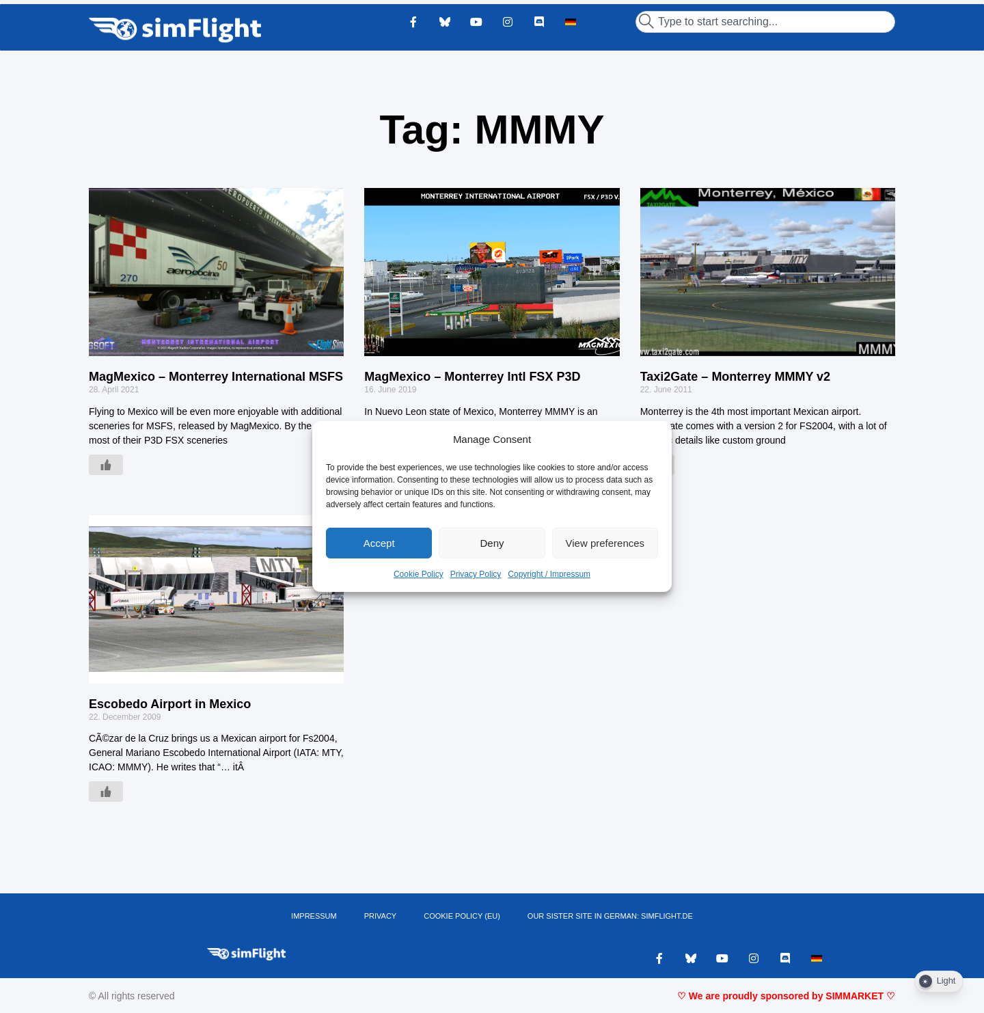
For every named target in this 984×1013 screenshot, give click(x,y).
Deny (492, 543)
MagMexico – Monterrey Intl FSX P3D (472, 376)
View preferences (605, 543)
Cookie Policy (418, 574)
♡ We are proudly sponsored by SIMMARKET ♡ (786, 995)
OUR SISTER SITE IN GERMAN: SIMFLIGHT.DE (610, 916)
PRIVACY (380, 916)
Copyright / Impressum (549, 574)
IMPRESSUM (314, 916)
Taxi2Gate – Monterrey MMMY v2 (735, 376)
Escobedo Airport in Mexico (170, 704)
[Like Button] (106, 465)
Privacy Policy (476, 574)
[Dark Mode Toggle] (939, 981)
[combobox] (765, 22)
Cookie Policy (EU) (462, 916)
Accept (379, 543)
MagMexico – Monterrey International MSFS (216, 376)
